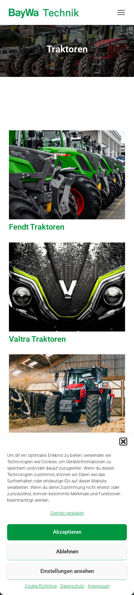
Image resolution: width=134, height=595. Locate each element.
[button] (123, 441)
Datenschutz (72, 586)
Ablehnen (67, 551)
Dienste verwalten (67, 513)
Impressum (99, 586)
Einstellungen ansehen (67, 571)
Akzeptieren (67, 532)
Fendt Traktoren (36, 227)
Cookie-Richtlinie (41, 586)
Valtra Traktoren (37, 339)
